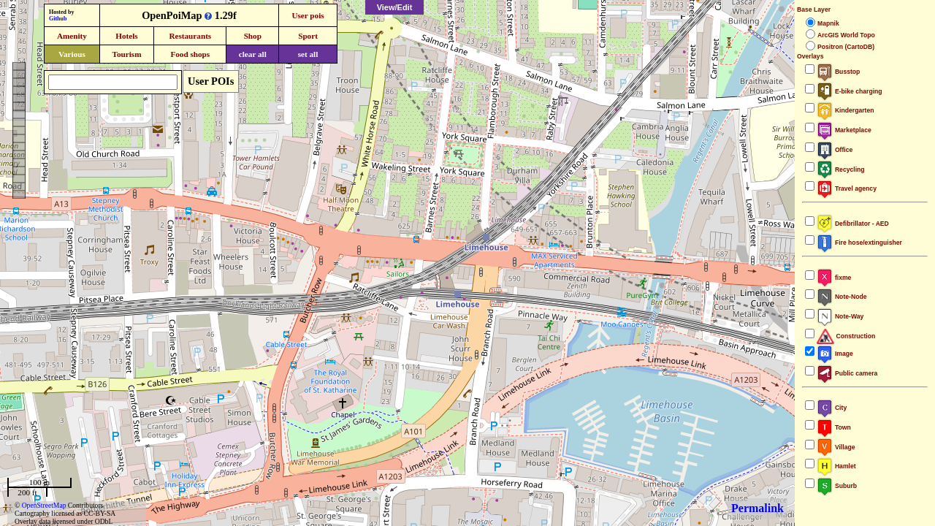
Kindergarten (845, 110)
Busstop (838, 71)
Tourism (126, 54)
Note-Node (841, 296)
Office (834, 149)
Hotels (126, 35)
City (832, 407)
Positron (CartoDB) (845, 46)
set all (308, 54)
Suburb (837, 485)
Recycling (841, 169)
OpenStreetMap (44, 505)
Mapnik (828, 23)
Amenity (72, 35)
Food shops (190, 54)
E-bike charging (849, 91)
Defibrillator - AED (853, 223)
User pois (307, 15)
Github (57, 18)
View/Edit (395, 7)
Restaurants (190, 35)
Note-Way (840, 316)
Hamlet (836, 466)
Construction (846, 336)
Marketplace (844, 130)
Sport (308, 35)
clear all (253, 54)
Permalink (757, 508)
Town (834, 427)
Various (71, 54)
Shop (253, 35)
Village (836, 447)
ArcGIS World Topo (846, 35)
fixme (834, 277)
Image (835, 353)
